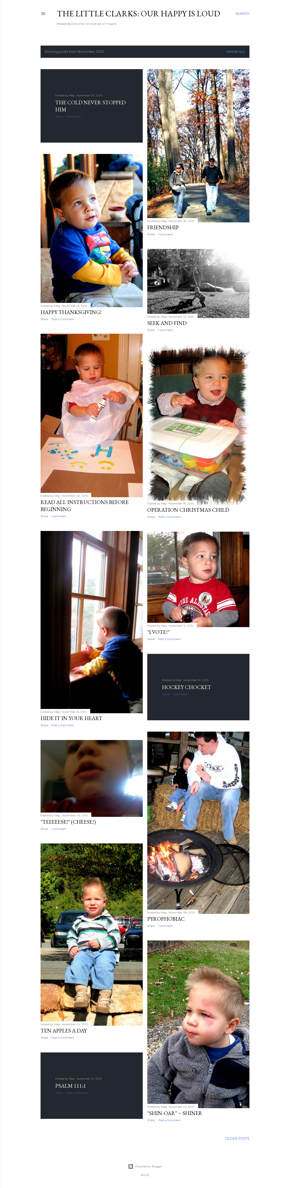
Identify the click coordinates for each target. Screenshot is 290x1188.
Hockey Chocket (186, 687)
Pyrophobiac (166, 918)
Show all (236, 52)
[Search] (242, 13)
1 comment (73, 116)
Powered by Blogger (145, 1166)
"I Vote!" (158, 631)
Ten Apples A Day (64, 1030)
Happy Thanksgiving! (71, 312)
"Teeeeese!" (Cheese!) (68, 821)
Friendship (163, 227)
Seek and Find (167, 322)
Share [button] (59, 116)
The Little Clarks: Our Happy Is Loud (138, 13)
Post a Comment (62, 319)
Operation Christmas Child (188, 509)
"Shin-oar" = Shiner (174, 1113)
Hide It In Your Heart (71, 718)
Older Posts (237, 1139)
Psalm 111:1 (70, 1085)
